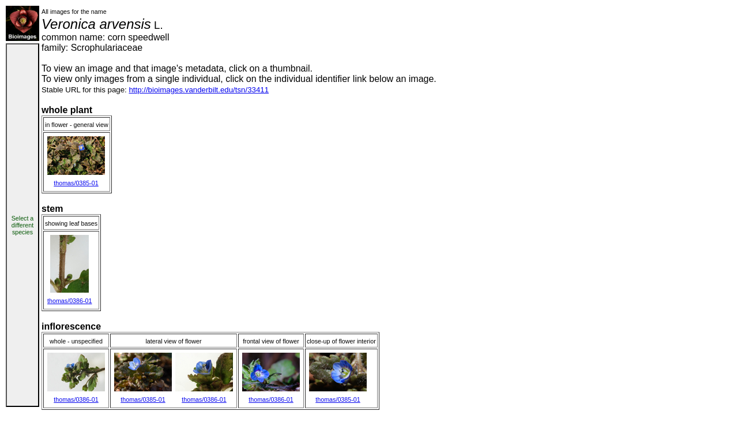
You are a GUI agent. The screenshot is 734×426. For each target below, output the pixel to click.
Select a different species (23, 225)
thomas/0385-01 (76, 183)
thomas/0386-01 (69, 300)
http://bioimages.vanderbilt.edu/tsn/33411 (199, 89)
